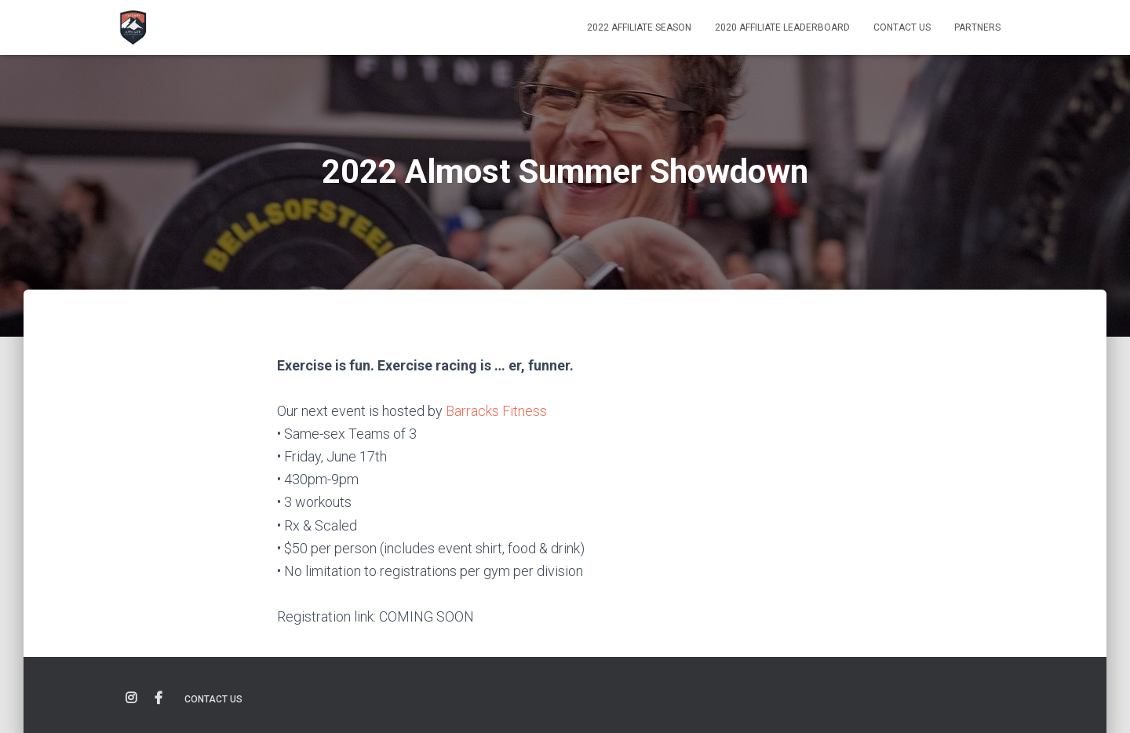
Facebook (158, 698)
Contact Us (902, 27)
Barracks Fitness (496, 411)
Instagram (131, 698)
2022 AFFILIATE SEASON (639, 27)
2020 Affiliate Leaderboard (782, 27)
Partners (977, 27)
